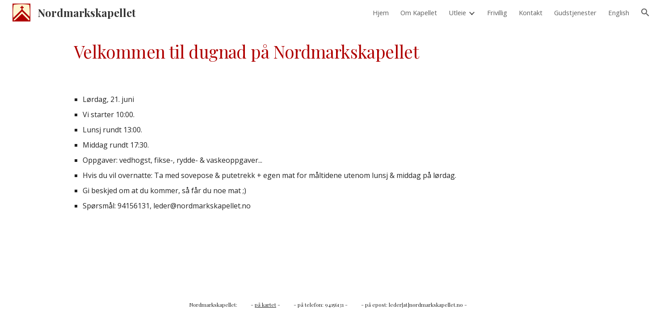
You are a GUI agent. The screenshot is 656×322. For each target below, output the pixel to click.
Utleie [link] (457, 12)
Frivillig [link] (497, 12)
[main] (328, 52)
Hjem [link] (381, 12)
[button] (645, 12)
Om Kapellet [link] (418, 12)
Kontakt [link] (530, 12)
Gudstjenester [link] (575, 12)
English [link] (618, 12)
